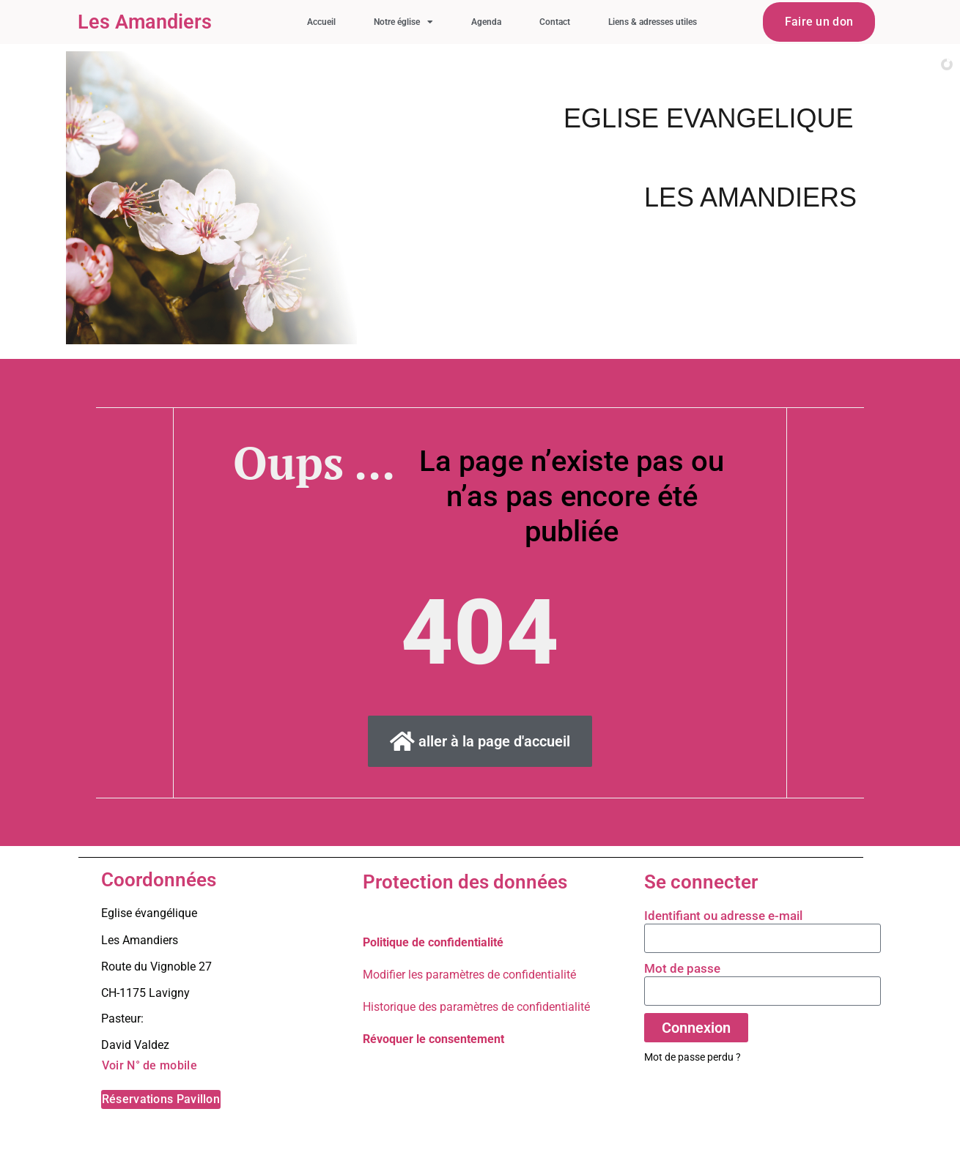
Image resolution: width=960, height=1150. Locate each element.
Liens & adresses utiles (652, 22)
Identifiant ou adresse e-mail (723, 915)
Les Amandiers (145, 22)
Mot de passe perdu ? (692, 1057)
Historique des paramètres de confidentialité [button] (476, 1007)
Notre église (403, 22)
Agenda (486, 22)
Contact (554, 22)
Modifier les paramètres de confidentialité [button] (469, 975)
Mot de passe (682, 968)
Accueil (321, 22)
